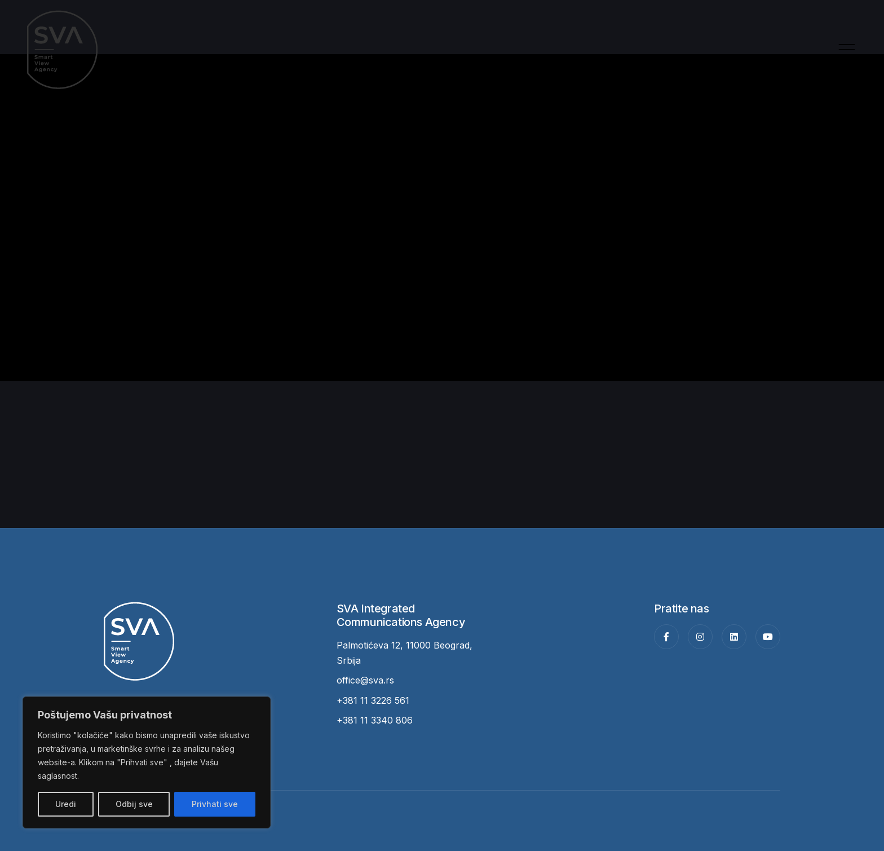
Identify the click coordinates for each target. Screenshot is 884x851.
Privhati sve (215, 804)
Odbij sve (134, 804)
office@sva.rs (365, 680)
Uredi (65, 804)
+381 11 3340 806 (375, 720)
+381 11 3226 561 (373, 700)
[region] (147, 762)
